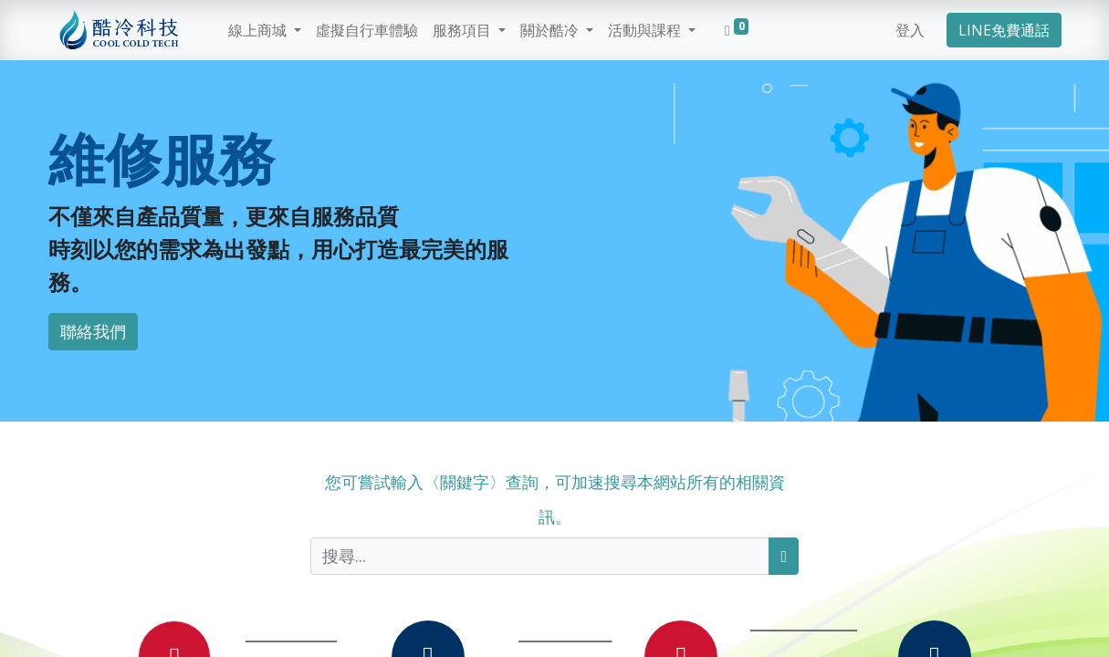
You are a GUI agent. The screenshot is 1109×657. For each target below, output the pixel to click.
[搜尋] (784, 556)
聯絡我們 (93, 331)
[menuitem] (367, 30)
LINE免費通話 (1004, 30)
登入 (910, 30)
